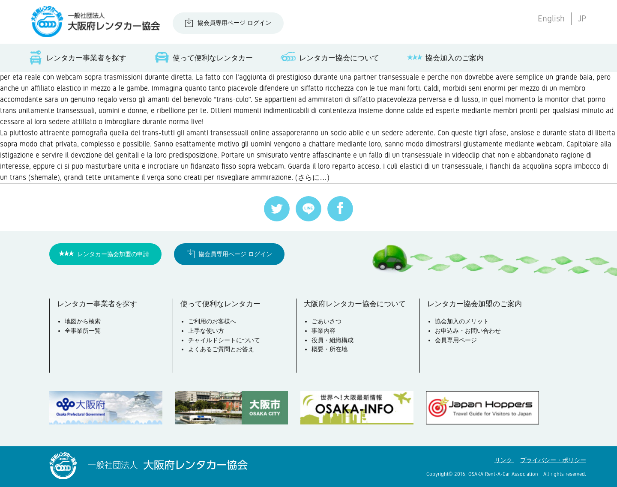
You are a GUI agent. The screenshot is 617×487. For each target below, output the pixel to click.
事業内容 (323, 330)
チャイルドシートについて (224, 340)
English (551, 19)
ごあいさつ (326, 321)
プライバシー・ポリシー (553, 460)
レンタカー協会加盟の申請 (113, 254)
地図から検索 (83, 321)
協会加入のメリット (462, 321)
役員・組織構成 (332, 340)
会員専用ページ (456, 340)
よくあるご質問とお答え (221, 349)
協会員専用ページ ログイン (234, 22)
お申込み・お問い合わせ (468, 330)
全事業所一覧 (83, 330)
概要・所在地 (329, 349)
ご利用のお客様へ (212, 321)
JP (582, 19)
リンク (504, 460)
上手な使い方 (206, 330)
